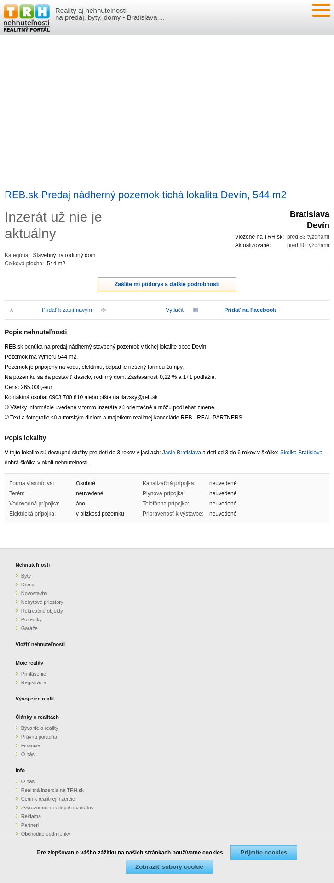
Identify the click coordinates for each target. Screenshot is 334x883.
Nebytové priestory (42, 602)
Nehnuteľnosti (33, 565)
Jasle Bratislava (181, 452)
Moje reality (30, 662)
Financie (30, 745)
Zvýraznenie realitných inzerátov (57, 807)
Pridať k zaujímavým (67, 310)
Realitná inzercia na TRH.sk (52, 790)
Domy (28, 584)
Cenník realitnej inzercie (48, 799)
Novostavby (34, 593)
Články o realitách (37, 717)
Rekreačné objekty (42, 611)
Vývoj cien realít (35, 698)
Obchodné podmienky (45, 834)
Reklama (31, 816)
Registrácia (33, 682)
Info (20, 770)
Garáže (29, 628)
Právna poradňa (39, 737)
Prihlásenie (33, 674)
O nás (28, 754)
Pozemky (31, 619)
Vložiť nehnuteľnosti (40, 644)
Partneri (30, 825)
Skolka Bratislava (301, 452)
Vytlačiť (175, 310)
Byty (26, 576)
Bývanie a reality (39, 728)
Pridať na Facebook (250, 310)
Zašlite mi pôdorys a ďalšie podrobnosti (167, 284)
